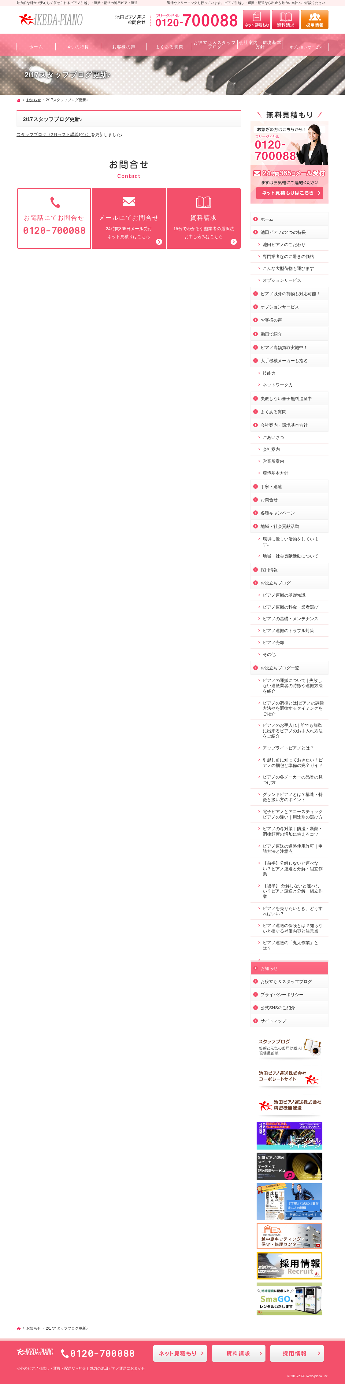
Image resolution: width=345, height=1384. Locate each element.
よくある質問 (273, 410)
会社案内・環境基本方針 (284, 423)
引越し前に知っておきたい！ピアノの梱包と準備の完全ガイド (293, 761)
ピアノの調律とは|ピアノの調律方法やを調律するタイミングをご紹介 (293, 707)
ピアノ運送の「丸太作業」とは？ (290, 944)
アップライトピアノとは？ (288, 746)
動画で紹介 (271, 332)
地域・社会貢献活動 (280, 525)
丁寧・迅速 (271, 485)
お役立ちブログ (276, 581)
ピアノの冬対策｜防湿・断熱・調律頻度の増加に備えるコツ (293, 830)
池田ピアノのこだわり (284, 243)
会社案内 (271, 448)
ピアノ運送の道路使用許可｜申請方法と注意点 (293, 847)
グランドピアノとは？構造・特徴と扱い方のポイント (293, 796)
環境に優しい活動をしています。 (290, 540)
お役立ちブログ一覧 (280, 666)
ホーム (267, 217)
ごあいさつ (273, 436)
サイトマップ (273, 1019)
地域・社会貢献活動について (290, 554)
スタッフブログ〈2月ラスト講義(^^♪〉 (54, 134)
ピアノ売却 (273, 641)
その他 (269, 653)
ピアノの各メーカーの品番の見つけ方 (293, 778)
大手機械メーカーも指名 (284, 359)
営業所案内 (273, 460)
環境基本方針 (275, 471)
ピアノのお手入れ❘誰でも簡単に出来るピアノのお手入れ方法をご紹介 (293, 729)
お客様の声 (271, 318)
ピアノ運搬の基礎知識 (284, 593)
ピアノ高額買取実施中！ (284, 346)
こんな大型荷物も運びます (288, 267)
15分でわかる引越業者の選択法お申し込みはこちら (204, 217)
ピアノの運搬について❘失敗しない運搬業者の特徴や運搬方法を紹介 (293, 684)
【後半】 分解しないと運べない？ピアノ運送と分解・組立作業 (293, 890)
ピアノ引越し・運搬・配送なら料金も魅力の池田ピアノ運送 (77, 1368)
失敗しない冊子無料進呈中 (286, 397)
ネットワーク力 (278, 383)
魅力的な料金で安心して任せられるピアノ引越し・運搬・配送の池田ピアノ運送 (77, 3)
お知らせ (269, 967)
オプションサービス (282, 279)
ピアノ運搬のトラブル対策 (288, 629)
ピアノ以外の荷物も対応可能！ (291, 292)
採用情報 (269, 568)
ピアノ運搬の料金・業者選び (290, 605)
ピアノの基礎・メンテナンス (290, 617)
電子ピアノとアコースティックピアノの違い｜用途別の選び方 (293, 813)
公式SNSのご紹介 (278, 1006)
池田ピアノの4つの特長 (283, 231)
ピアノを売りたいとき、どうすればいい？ (293, 910)
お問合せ (269, 498)
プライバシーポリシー (282, 993)
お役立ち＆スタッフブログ (286, 980)
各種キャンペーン (278, 511)
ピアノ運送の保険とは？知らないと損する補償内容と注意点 (293, 927)
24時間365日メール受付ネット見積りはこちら (129, 217)
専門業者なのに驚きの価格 (288, 255)
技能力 (269, 372)
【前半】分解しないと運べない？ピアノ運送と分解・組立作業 (293, 867)
